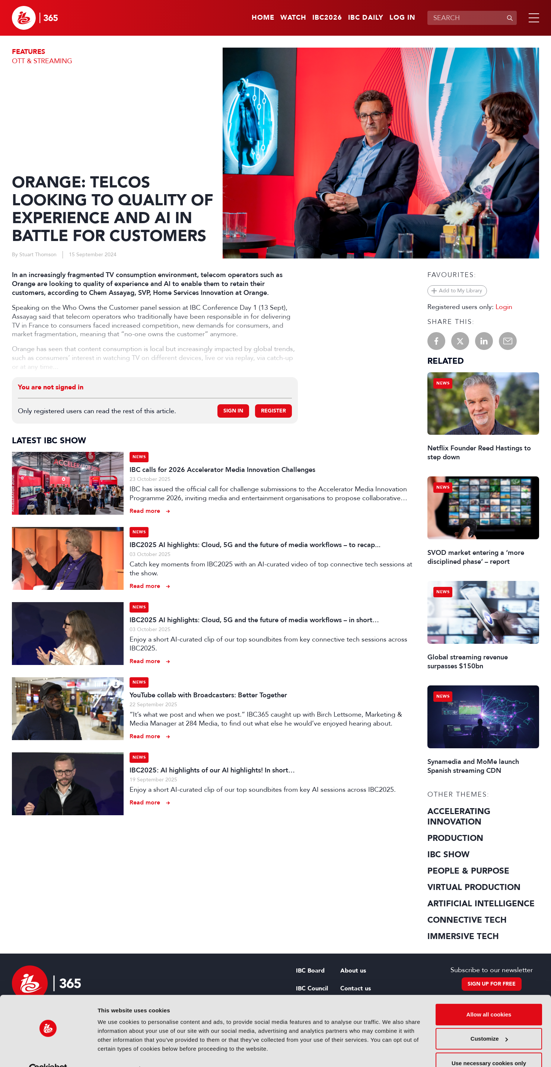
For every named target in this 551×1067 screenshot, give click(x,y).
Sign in (233, 410)
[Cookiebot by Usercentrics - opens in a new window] (48, 1052)
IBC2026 (327, 18)
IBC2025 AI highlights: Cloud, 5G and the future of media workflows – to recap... (255, 544)
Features (28, 52)
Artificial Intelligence (481, 903)
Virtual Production (473, 887)
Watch (293, 18)
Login (504, 306)
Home (263, 18)
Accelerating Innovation (458, 816)
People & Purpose (468, 871)
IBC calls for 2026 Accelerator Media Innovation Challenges (222, 469)
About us (353, 971)
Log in (402, 18)
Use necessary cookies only (489, 1046)
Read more (145, 511)
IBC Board (310, 971)
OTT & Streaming (42, 61)
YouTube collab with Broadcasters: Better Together (208, 695)
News (139, 457)
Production (455, 838)
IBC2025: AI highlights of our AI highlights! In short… (212, 770)
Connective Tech (467, 920)
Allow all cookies (489, 997)
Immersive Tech (463, 936)
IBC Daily (365, 18)
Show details (115, 1052)
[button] (532, 17)
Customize (489, 1022)
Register (273, 410)
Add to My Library (460, 290)
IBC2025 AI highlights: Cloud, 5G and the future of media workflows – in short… (254, 620)
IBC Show (448, 854)
